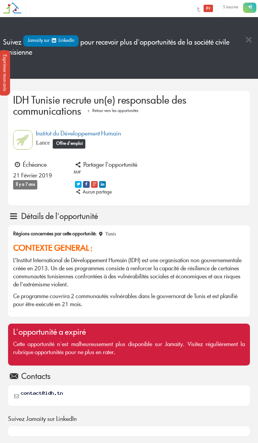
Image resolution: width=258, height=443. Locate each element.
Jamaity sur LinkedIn (51, 41)
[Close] (249, 40)
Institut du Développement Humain (78, 134)
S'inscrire (230, 7)
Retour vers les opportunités (112, 111)
